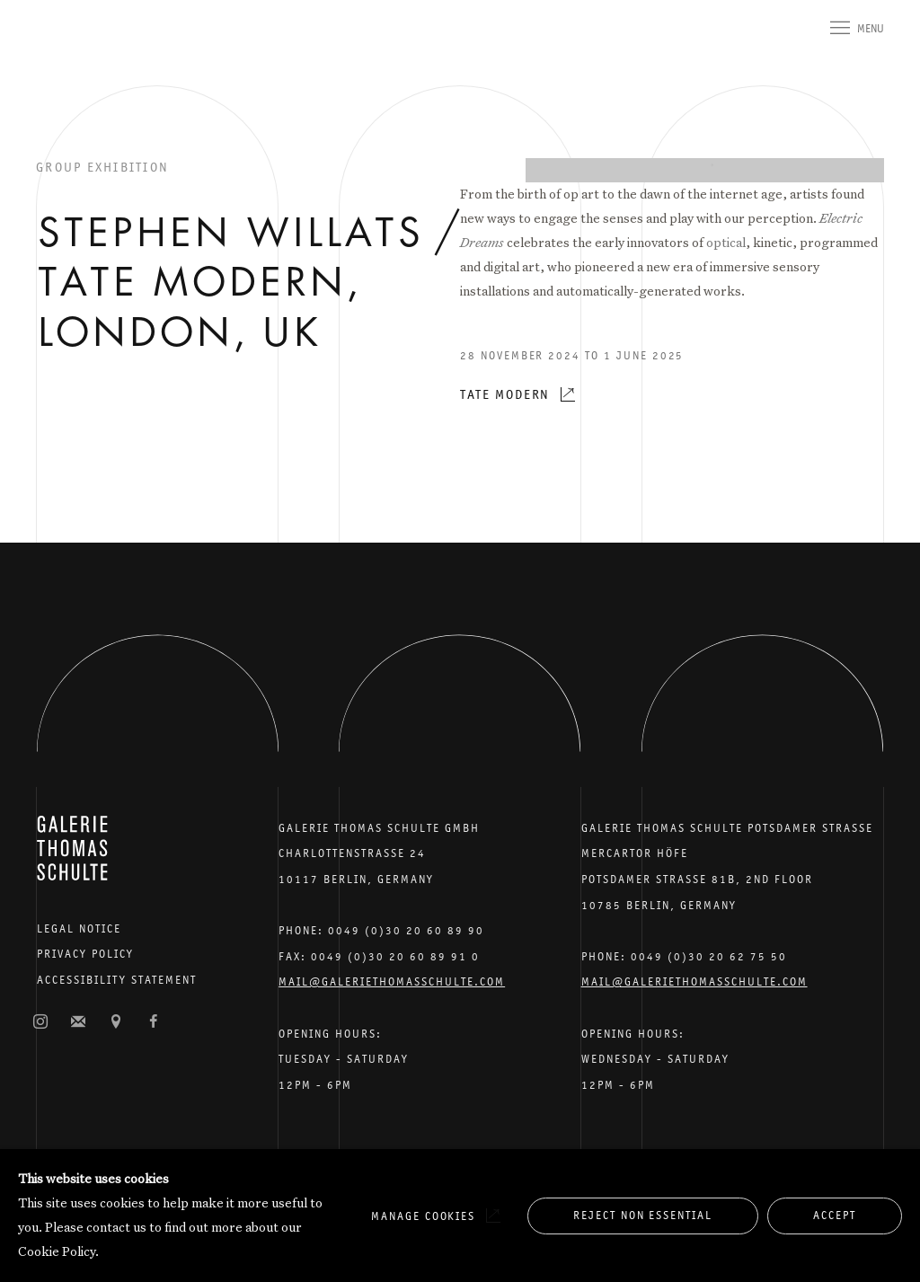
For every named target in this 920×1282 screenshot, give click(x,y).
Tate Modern (505, 394)
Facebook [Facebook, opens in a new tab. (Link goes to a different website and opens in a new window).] (153, 1022)
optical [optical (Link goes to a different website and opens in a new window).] (726, 242)
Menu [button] (870, 28)
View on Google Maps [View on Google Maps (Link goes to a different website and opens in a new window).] (116, 1022)
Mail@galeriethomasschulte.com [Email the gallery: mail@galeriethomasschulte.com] (392, 981)
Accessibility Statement (117, 979)
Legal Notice (79, 928)
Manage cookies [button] (423, 1216)
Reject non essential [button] (642, 1215)
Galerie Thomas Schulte (72, 54)
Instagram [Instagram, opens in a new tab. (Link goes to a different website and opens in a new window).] (40, 1022)
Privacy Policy (85, 953)
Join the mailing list (78, 1022)
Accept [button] (834, 1215)
